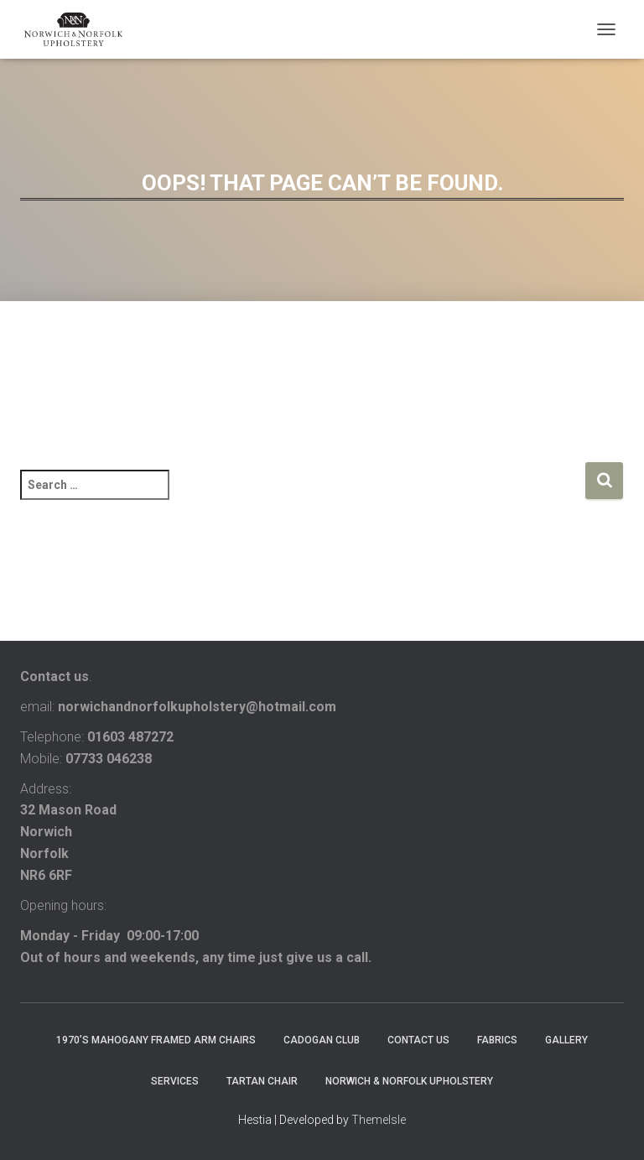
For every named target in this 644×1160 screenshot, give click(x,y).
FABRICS (497, 1040)
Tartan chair (262, 1081)
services (175, 1081)
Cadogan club (321, 1040)
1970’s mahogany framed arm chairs (156, 1040)
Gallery (566, 1040)
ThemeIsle (378, 1119)
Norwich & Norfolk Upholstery (409, 1081)
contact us (418, 1040)
